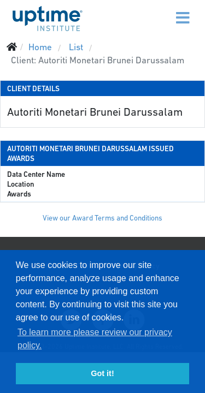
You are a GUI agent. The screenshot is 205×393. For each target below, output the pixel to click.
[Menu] (159, 11)
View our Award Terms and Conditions (102, 218)
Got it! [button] (102, 373)
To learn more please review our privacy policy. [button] (94, 338)
